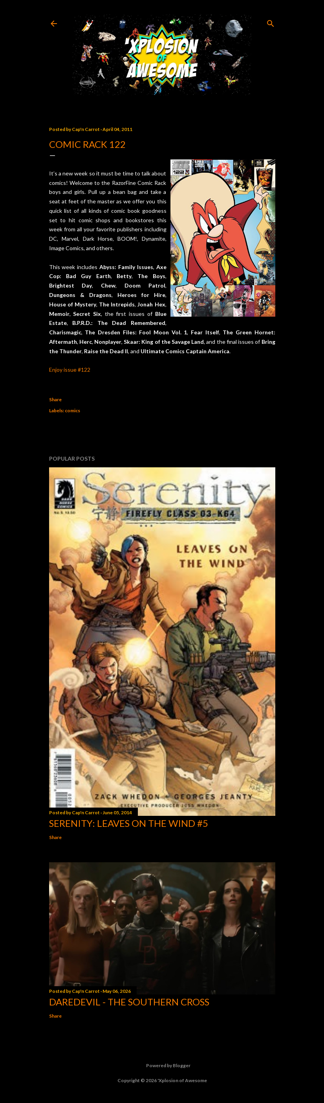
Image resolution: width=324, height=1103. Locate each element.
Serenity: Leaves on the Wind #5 (128, 823)
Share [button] (55, 399)
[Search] (270, 22)
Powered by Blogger (162, 1065)
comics (72, 410)
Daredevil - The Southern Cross (129, 1001)
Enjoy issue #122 (69, 369)
